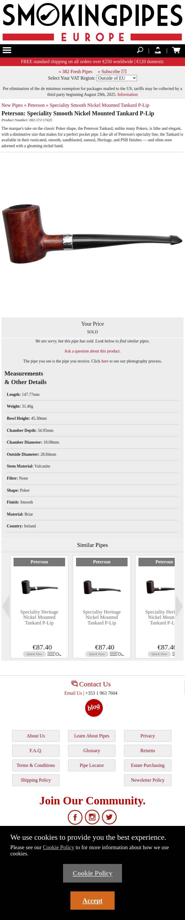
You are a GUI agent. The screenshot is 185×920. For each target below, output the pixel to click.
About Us (36, 735)
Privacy (148, 735)
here (104, 361)
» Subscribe (112, 71)
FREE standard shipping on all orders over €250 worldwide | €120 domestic (92, 61)
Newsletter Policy (147, 780)
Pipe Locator (92, 765)
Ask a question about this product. (92, 351)
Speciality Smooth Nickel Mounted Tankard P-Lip (99, 105)
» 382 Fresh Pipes (75, 71)
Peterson (39, 561)
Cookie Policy (59, 847)
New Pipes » (14, 105)
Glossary (91, 750)
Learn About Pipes (91, 735)
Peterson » (38, 105)
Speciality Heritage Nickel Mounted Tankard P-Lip (39, 617)
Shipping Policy (36, 780)
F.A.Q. (35, 750)
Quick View (34, 654)
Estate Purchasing (147, 765)
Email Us (73, 693)
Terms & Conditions (35, 765)
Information (128, 94)
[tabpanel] (39, 606)
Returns (148, 750)
